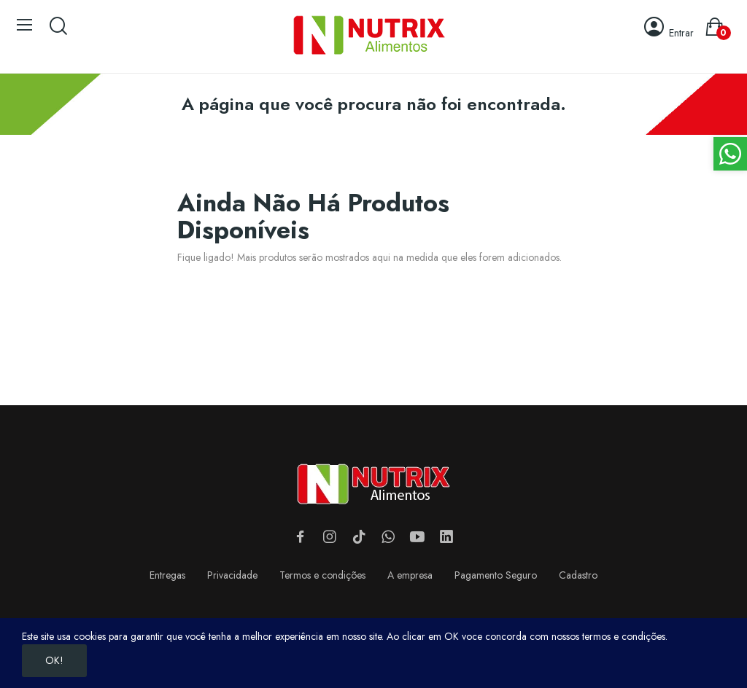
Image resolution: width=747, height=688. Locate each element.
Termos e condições (322, 575)
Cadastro (578, 575)
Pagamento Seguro (495, 575)
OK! (54, 660)
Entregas (167, 575)
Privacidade (232, 575)
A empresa (410, 575)
